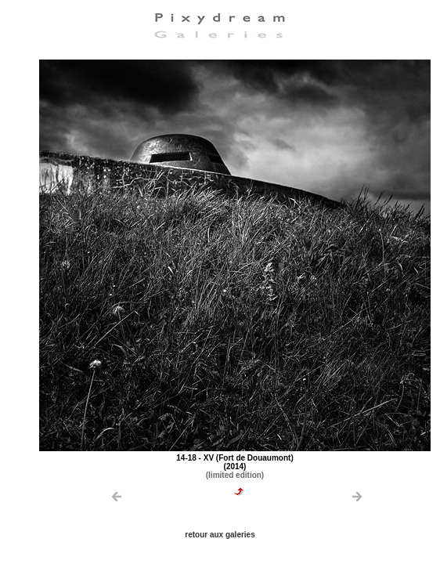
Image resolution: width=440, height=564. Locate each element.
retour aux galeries (219, 534)
